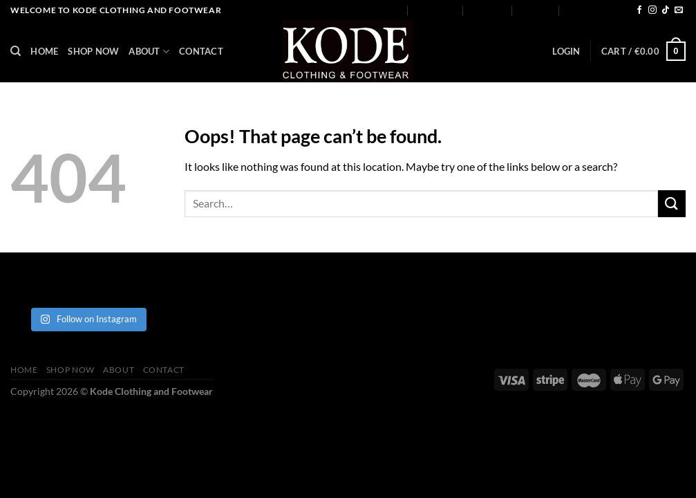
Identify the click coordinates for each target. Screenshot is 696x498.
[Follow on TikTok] (665, 10)
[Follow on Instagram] (652, 10)
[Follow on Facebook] (639, 10)
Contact (536, 10)
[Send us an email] (679, 10)
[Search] (15, 51)
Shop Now (436, 10)
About (488, 10)
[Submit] (672, 203)
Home (388, 10)
